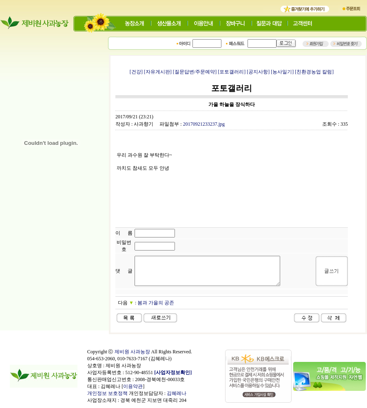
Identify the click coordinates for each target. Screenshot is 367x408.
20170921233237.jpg (204, 124)
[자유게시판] (158, 72)
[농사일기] (282, 72)
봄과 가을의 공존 (155, 303)
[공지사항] (258, 72)
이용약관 (133, 386)
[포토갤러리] (231, 72)
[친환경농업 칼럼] (314, 72)
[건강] (136, 72)
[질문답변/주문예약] (195, 72)
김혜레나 (176, 393)
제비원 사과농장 (132, 352)
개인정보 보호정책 (107, 393)
